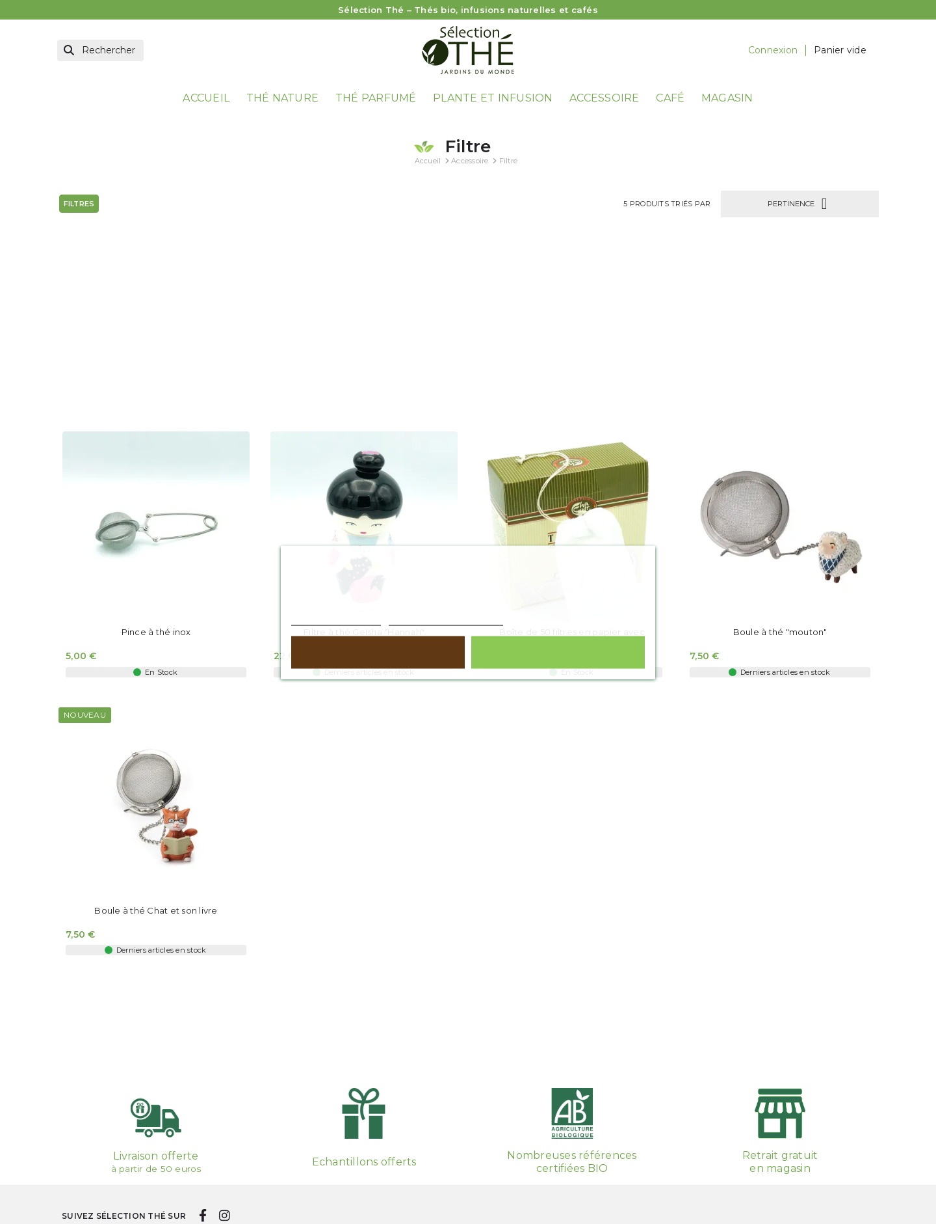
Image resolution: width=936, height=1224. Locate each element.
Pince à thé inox (156, 452)
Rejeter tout (378, 652)
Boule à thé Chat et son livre (155, 730)
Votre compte (525, 1217)
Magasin (727, 98)
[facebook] (202, 1170)
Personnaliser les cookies (446, 619)
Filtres (80, 203)
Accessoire (604, 98)
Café (670, 98)
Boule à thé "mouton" (780, 452)
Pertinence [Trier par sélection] (800, 203)
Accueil (206, 98)
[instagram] (224, 1170)
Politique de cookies (336, 619)
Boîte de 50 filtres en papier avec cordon (572, 457)
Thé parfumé (376, 98)
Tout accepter (558, 652)
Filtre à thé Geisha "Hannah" (364, 452)
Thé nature (282, 98)
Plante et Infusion (493, 98)
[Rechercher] (100, 50)
